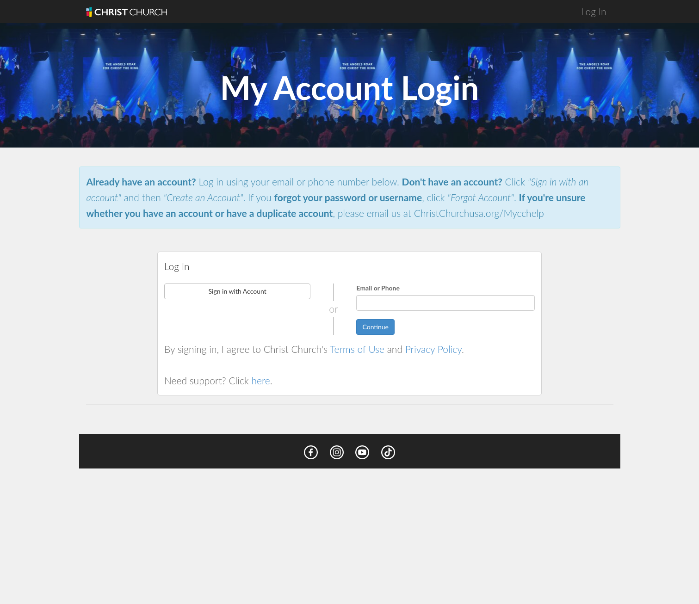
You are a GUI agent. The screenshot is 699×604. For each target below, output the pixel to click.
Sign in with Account (237, 291)
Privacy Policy (433, 349)
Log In (593, 11)
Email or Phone (378, 288)
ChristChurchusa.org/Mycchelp (479, 213)
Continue (375, 327)
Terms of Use (357, 349)
